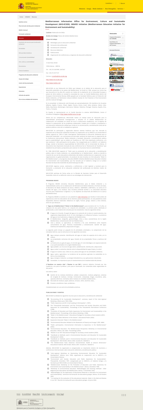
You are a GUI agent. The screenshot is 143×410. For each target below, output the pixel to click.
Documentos (22, 66)
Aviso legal (60, 394)
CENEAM (27, 17)
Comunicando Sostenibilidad (26, 57)
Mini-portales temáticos (25, 53)
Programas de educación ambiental (28, 75)
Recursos (34, 17)
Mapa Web (36, 394)
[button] (104, 8)
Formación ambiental (24, 34)
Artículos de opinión (24, 95)
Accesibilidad (26, 394)
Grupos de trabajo (24, 79)
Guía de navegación (48, 394)
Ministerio (82, 8)
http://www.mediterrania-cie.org (70, 114)
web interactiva (83, 197)
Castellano (109, 3)
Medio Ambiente (98, 8)
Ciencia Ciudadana (24, 70)
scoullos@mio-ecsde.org (59, 76)
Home (21, 17)
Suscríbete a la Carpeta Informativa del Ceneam (115, 43)
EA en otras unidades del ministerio (28, 99)
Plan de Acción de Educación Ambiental (29, 26)
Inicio (18, 394)
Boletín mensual (23, 30)
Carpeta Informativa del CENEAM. (115, 37)
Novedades (22, 48)
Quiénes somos (23, 22)
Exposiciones (22, 87)
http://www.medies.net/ (53, 83)
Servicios (120, 8)
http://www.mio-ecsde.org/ (54, 80)
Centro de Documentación (26, 83)
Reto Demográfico (110, 8)
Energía (89, 8)
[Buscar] (121, 3)
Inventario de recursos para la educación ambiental (30, 43)
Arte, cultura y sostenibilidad (26, 62)
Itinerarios (21, 91)
